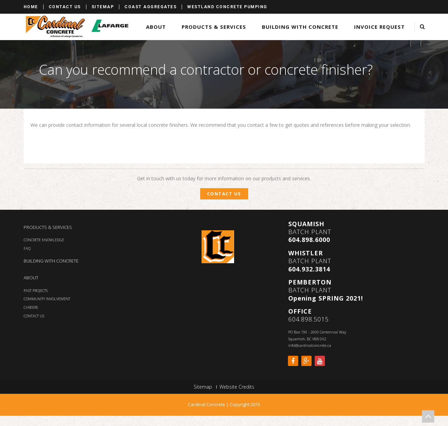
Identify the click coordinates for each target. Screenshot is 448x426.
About (156, 26)
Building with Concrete (300, 26)
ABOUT (31, 278)
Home (31, 6)
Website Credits (236, 387)
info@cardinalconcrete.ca (309, 345)
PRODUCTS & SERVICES (48, 227)
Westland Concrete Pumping (227, 6)
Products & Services (214, 26)
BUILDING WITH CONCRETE (51, 261)
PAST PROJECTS (36, 290)
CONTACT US (34, 315)
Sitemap (103, 6)
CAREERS (31, 307)
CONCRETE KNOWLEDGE (44, 239)
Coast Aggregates (150, 6)
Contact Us (65, 6)
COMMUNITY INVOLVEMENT (47, 298)
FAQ (27, 248)
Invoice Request (379, 26)
